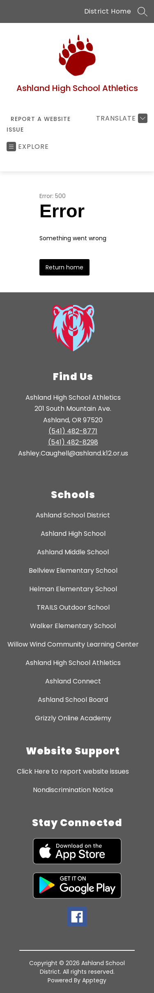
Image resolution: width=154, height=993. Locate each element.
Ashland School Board (73, 699)
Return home (64, 267)
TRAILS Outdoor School (73, 607)
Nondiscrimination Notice (73, 790)
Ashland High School (73, 533)
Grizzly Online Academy (73, 718)
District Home (107, 11)
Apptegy (94, 980)
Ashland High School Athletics (73, 662)
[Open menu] (28, 146)
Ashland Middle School (73, 552)
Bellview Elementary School (73, 570)
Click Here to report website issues (73, 771)
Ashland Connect (73, 681)
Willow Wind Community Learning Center (73, 644)
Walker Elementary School (73, 626)
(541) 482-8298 (73, 442)
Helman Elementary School (73, 589)
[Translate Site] (120, 118)
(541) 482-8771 (72, 431)
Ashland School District (73, 515)
